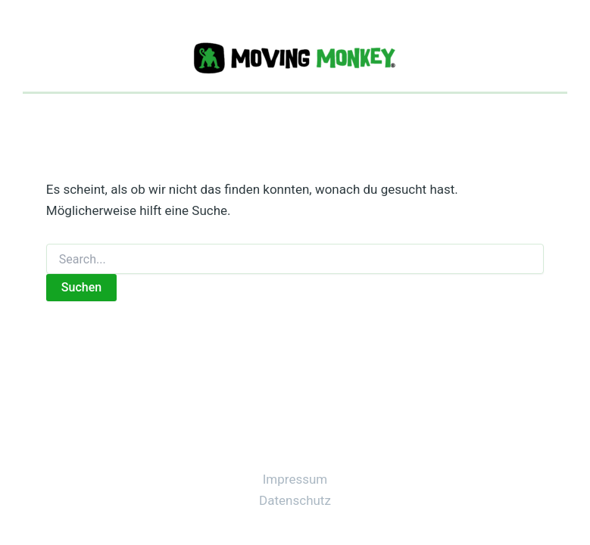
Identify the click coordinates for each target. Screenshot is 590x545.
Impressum (295, 479)
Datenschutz (295, 500)
